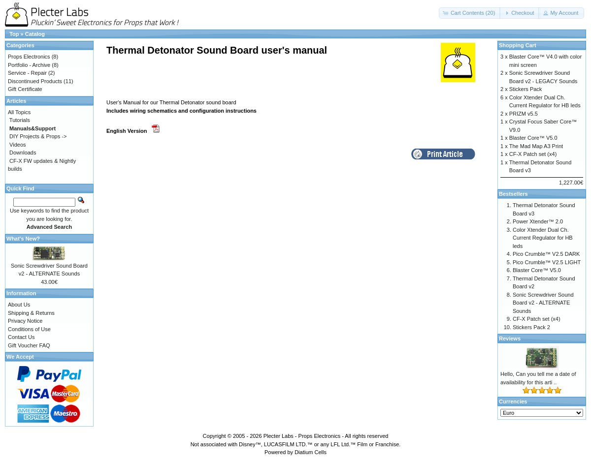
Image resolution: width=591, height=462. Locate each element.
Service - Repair (27, 73)
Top (14, 34)
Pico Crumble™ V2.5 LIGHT (547, 262)
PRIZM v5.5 (523, 114)
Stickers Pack (525, 89)
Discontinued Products (35, 81)
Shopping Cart (517, 45)
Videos (17, 145)
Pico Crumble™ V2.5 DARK (546, 254)
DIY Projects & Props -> (37, 136)
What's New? (23, 239)
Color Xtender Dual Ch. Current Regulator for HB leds (543, 238)
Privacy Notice (25, 321)
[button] (470, 13)
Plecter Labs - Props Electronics (302, 436)
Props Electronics (29, 57)
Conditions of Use (29, 329)
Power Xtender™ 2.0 (538, 221)
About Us (19, 305)
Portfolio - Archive (29, 65)
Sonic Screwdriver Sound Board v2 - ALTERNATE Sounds (543, 303)
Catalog (35, 34)
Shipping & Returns (31, 313)
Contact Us (21, 337)
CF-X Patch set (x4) (533, 154)
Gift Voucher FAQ (29, 345)
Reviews (510, 338)
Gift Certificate (25, 89)
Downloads (22, 152)
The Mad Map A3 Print (536, 146)
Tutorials (19, 120)
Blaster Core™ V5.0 (533, 138)
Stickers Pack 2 (531, 327)
